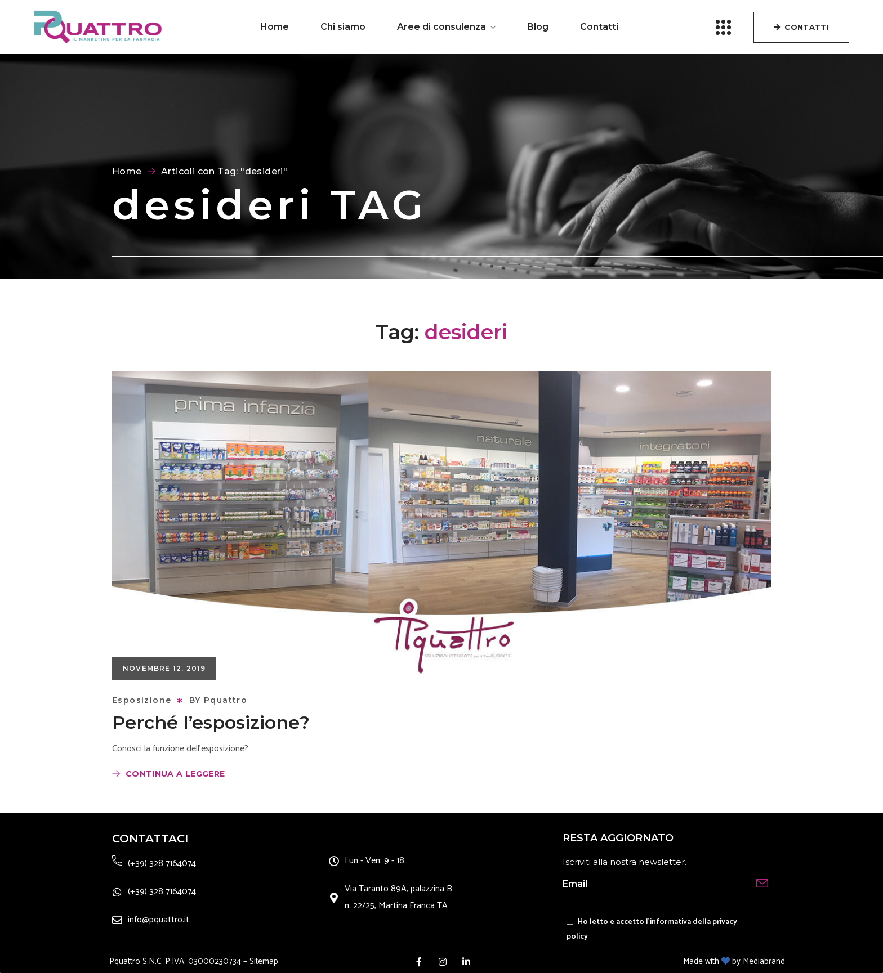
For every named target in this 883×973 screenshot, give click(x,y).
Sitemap (263, 961)
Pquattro (225, 700)
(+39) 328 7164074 (162, 863)
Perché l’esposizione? (211, 722)
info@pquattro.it (158, 919)
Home (127, 171)
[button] (801, 27)
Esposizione (141, 700)
